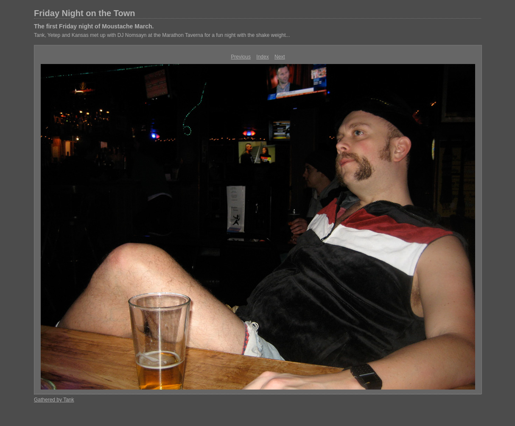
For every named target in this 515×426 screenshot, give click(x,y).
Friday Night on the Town (84, 13)
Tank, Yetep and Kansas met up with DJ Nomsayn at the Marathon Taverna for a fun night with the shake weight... (162, 35)
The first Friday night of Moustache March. (94, 26)
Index (262, 57)
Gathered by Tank (54, 400)
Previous (241, 57)
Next (279, 57)
